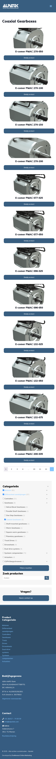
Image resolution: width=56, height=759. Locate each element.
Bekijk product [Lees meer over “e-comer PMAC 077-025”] (29, 204)
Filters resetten (26, 568)
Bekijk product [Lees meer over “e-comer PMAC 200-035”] (29, 460)
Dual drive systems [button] (13, 549)
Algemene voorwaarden (11, 699)
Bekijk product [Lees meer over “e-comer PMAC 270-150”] (29, 131)
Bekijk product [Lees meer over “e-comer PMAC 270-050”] (29, 58)
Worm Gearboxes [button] (14, 528)
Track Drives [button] (11, 540)
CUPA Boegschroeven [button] (14, 561)
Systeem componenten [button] (15, 553)
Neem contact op (26, 598)
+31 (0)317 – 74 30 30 (12, 719)
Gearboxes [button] (10, 503)
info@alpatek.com (11, 722)
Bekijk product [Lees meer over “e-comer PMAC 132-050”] (29, 387)
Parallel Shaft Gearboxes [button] (17, 511)
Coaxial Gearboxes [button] (15, 520)
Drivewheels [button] (11, 545)
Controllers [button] (11, 499)
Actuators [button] (10, 557)
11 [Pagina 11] (40, 469)
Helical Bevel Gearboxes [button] (17, 507)
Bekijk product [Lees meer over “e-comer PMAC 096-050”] (29, 314)
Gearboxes (6, 637)
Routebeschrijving (9, 736)
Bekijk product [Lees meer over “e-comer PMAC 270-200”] (29, 168)
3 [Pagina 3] (17, 469)
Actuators (6, 661)
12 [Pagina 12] (46, 469)
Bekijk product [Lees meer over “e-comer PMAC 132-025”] (29, 350)
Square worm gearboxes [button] (17, 532)
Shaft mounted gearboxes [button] (18, 524)
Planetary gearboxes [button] (15, 536)
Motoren (5, 625)
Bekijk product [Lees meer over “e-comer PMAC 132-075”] (29, 424)
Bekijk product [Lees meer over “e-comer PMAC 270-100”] (29, 94)
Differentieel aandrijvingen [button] (17, 494)
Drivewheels (7, 646)
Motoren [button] (10, 490)
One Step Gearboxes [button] (15, 515)
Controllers (6, 634)
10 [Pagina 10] (34, 469)
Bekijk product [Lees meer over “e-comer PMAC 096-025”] (29, 277)
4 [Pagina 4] (22, 469)
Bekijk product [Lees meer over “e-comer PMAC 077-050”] (29, 241)
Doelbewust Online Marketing (22, 755)
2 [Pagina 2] (11, 469)
